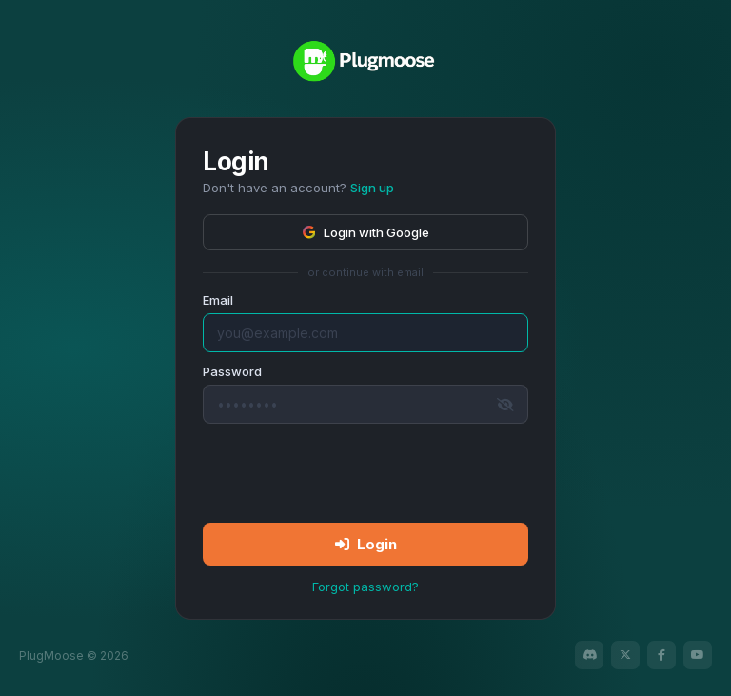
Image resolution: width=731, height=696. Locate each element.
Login (366, 544)
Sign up (372, 187)
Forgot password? (365, 586)
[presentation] (365, 472)
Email (218, 300)
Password (232, 371)
